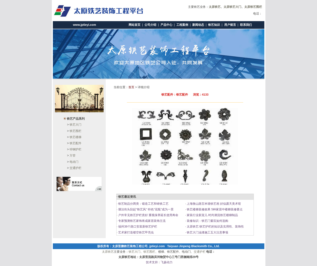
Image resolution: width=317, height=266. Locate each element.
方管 (72, 155)
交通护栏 (75, 168)
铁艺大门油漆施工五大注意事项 (207, 232)
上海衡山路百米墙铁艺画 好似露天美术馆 (213, 203)
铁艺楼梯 (75, 137)
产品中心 (166, 24)
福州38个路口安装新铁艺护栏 (137, 226)
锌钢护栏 (75, 149)
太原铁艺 (108, 251)
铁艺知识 (214, 24)
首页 (131, 87)
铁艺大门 (75, 124)
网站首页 (134, 24)
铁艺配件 (75, 143)
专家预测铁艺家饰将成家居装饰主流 (141, 220)
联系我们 (246, 24)
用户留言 (230, 24)
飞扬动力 (167, 262)
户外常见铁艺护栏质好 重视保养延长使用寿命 (147, 215)
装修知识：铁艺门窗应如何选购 (207, 220)
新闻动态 (198, 24)
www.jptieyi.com (84, 24)
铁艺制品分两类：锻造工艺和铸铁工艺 (143, 203)
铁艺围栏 (75, 131)
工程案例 (182, 24)
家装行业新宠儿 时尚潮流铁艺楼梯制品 (212, 215)
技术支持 (152, 262)
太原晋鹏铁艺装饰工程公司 (130, 246)
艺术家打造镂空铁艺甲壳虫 (135, 232)
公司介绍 (150, 24)
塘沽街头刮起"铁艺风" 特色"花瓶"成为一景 (145, 209)
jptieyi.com (157, 246)
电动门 (74, 161)
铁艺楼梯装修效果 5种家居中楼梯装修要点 (214, 209)
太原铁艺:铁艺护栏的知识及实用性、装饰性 (215, 226)
